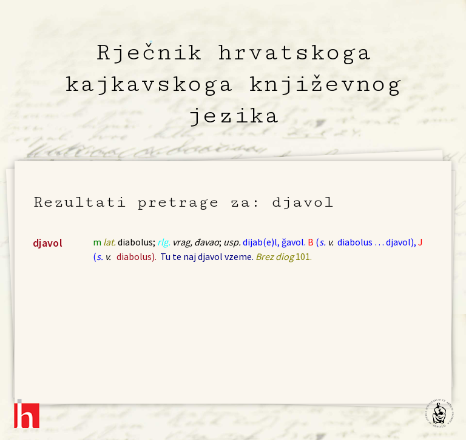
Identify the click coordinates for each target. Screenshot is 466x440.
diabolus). (136, 256)
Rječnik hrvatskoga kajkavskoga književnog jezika (233, 83)
